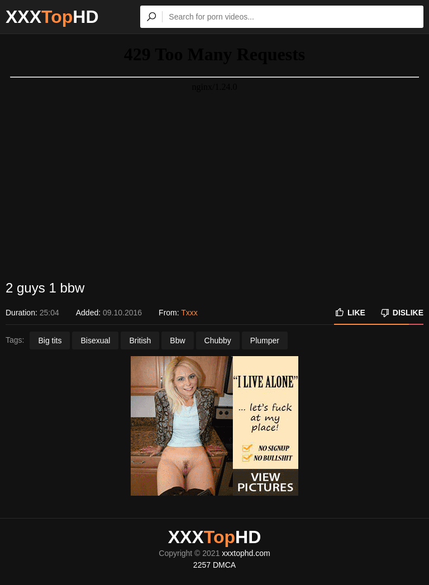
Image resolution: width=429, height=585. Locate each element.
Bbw (177, 340)
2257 (202, 564)
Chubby (217, 340)
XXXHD (52, 17)
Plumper (264, 340)
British (140, 340)
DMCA (224, 564)
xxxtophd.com (246, 553)
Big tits (49, 340)
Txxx (189, 312)
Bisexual (95, 340)
